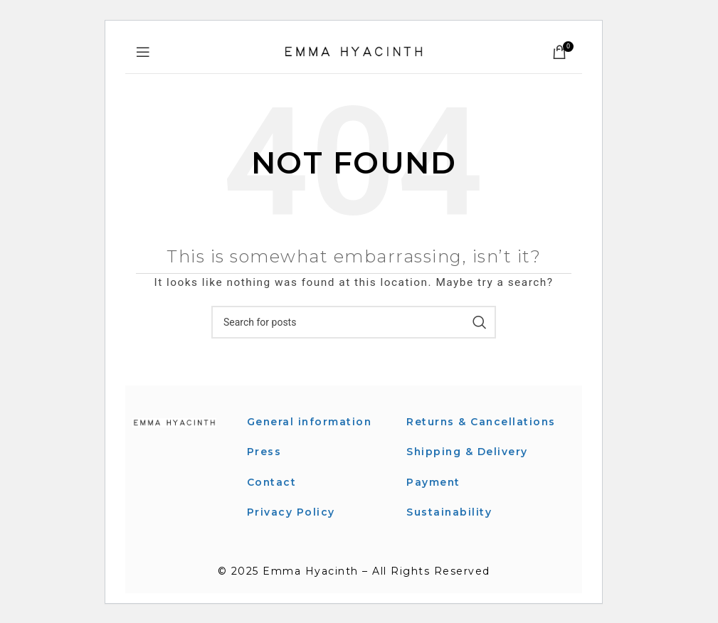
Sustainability (449, 528)
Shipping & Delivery (467, 468)
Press (264, 451)
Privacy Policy (291, 512)
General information (310, 421)
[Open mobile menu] (144, 52)
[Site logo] (354, 51)
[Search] (353, 322)
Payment (433, 497)
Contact (272, 482)
